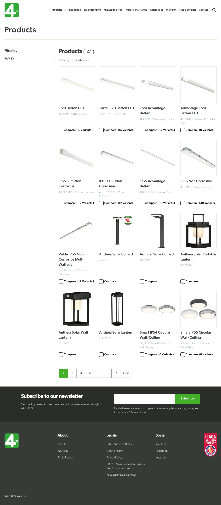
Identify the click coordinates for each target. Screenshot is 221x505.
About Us (63, 444)
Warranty (63, 450)
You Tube (161, 444)
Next (126, 373)
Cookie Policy (114, 450)
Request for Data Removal (121, 474)
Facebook (161, 450)
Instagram (161, 457)
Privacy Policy (114, 457)
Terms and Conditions (119, 444)
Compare (76, 130)
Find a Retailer (65, 457)
